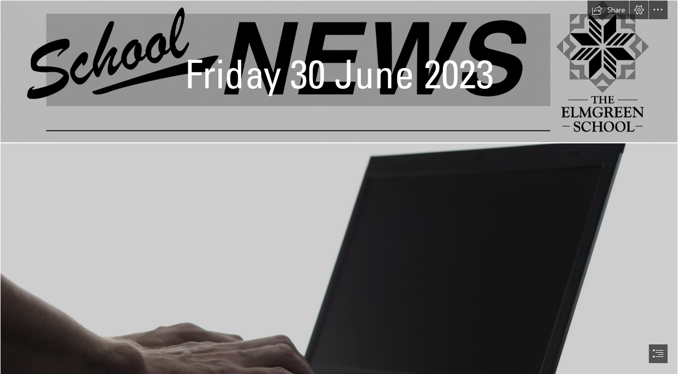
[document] (339, 187)
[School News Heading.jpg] (339, 71)
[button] (608, 10)
